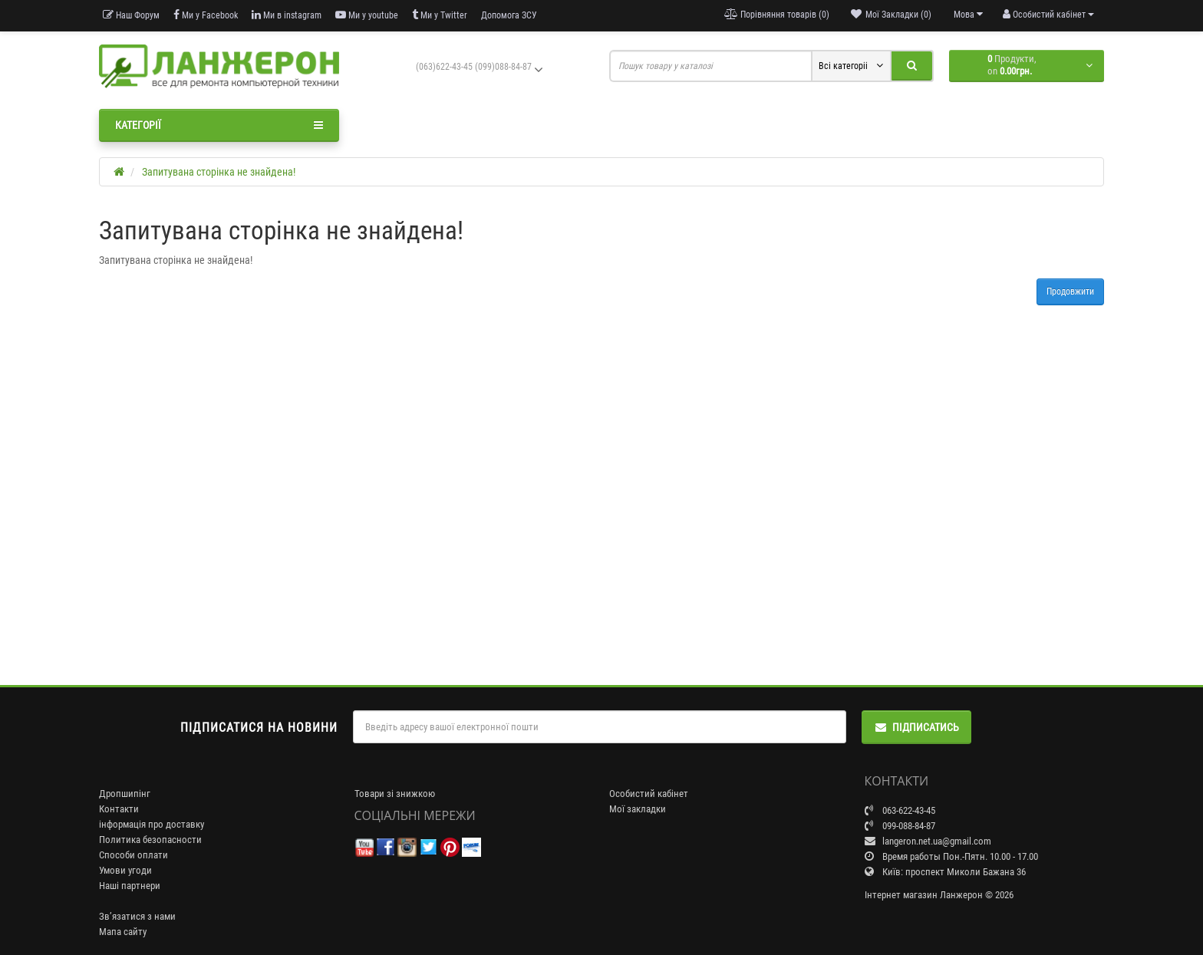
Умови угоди (125, 870)
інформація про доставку (151, 824)
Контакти (119, 809)
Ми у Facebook (205, 15)
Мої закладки (637, 809)
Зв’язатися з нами (137, 916)
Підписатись (916, 727)
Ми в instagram (286, 15)
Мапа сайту (123, 931)
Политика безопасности (150, 839)
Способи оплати (133, 855)
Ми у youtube (366, 15)
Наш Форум (131, 15)
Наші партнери (129, 885)
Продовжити (1070, 291)
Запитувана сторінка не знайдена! (218, 172)
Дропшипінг (124, 793)
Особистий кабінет (648, 793)
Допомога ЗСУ (509, 15)
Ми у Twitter (439, 15)
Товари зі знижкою (394, 793)
